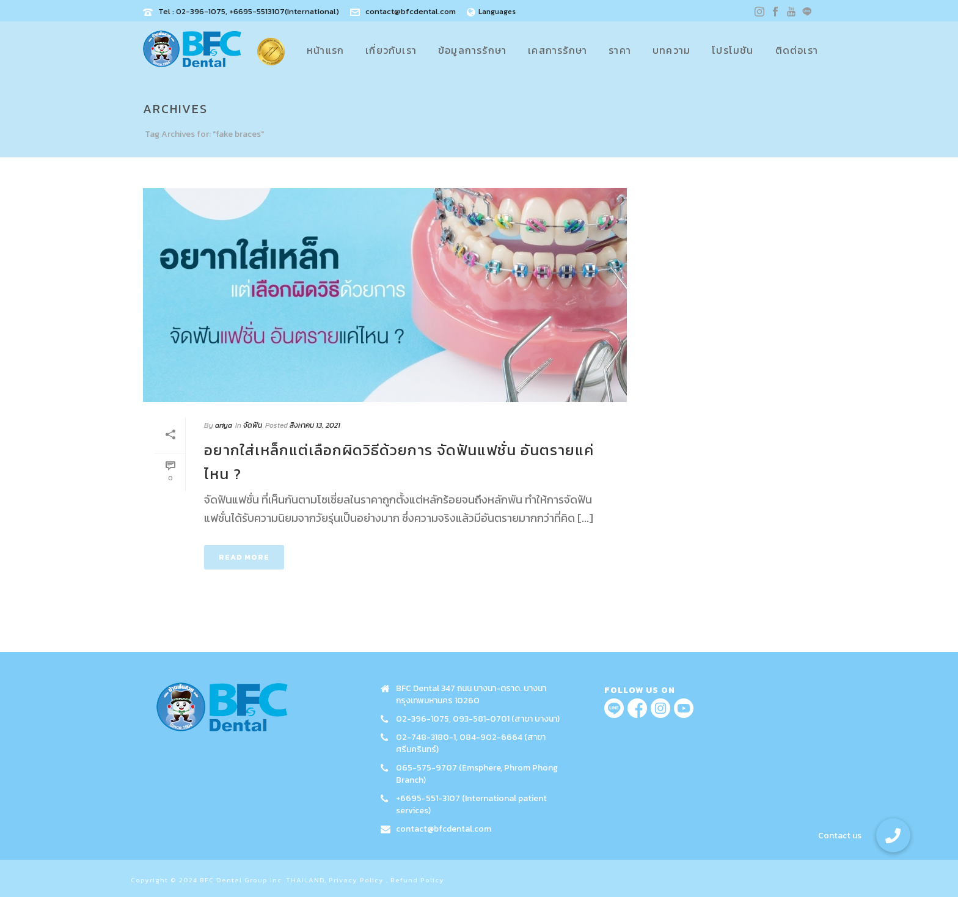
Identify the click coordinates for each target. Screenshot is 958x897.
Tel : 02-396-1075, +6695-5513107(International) (248, 11)
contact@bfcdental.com (410, 11)
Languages (491, 11)
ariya (223, 425)
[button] (893, 835)
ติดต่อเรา (796, 50)
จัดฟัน (252, 425)
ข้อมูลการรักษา (472, 50)
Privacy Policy (356, 880)
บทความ (671, 50)
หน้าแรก (325, 50)
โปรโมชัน (732, 50)
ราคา (620, 50)
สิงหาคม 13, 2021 (315, 425)
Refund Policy (417, 880)
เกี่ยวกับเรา (391, 50)
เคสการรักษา (557, 50)
